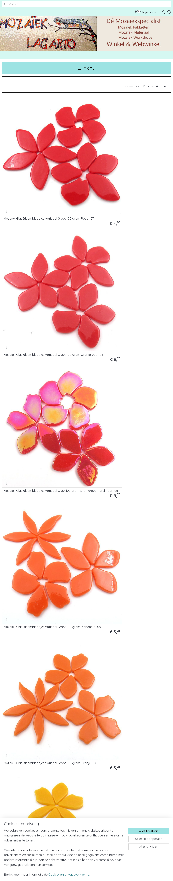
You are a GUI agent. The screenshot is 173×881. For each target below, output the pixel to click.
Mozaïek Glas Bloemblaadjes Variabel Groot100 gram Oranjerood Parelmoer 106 (139, 149)
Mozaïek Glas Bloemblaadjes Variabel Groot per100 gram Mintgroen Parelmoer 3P (81, 357)
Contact (7, 815)
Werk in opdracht (70, 815)
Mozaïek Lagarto (70, 854)
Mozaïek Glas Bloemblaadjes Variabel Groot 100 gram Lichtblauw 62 (81, 427)
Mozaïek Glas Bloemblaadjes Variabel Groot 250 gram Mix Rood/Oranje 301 (24, 705)
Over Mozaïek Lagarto (16, 810)
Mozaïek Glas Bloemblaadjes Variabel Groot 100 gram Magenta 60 (85, 497)
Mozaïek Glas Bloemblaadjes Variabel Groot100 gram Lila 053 (142, 498)
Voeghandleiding (127, 810)
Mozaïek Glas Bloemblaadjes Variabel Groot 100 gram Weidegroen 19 (139, 357)
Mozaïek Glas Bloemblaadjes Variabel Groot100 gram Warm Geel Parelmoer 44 (25, 288)
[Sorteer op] (154, 86)
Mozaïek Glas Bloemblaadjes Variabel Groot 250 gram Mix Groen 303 (144, 705)
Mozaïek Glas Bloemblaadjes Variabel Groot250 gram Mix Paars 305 (85, 775)
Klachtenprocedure (14, 836)
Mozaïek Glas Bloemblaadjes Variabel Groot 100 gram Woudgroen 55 (24, 427)
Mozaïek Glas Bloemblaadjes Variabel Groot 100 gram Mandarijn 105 (29, 218)
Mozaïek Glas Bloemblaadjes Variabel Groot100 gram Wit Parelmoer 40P (81, 636)
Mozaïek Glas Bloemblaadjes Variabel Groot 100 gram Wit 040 (27, 638)
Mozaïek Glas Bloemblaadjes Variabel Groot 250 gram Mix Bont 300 (143, 636)
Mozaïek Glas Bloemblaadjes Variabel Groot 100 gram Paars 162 (28, 498)
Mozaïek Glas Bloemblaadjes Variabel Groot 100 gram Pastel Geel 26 (141, 288)
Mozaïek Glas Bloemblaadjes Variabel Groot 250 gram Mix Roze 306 (143, 775)
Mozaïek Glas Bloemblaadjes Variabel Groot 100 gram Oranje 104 (84, 218)
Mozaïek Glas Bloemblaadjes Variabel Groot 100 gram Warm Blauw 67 (141, 427)
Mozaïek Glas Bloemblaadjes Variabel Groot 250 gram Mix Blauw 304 (29, 775)
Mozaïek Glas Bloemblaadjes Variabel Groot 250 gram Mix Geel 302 (85, 705)
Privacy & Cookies (13, 828)
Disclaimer (8, 823)
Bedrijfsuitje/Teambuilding (76, 810)
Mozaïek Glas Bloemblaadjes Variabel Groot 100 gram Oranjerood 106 (81, 149)
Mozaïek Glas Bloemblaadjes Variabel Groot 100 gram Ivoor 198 (143, 568)
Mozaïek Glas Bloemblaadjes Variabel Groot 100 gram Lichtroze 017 (85, 566)
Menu (86, 68)
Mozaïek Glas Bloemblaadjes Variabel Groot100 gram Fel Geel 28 (86, 290)
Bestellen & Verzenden (16, 819)
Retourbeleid (10, 832)
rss (105, 875)
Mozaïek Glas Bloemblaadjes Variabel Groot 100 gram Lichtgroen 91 (24, 357)
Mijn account (153, 12)
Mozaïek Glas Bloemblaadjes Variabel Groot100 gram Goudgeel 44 (143, 218)
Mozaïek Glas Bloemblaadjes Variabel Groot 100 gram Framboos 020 (24, 566)
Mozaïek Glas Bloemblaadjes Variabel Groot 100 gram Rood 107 (28, 151)
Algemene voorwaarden (17, 841)
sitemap (98, 875)
